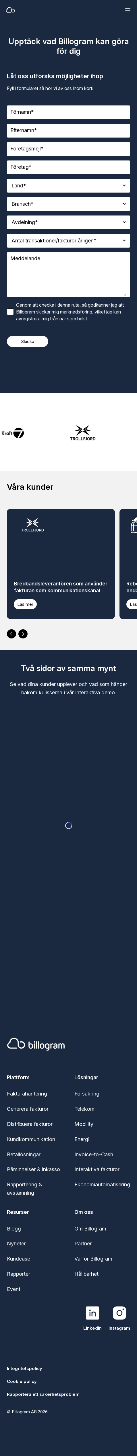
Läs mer (25, 604)
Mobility (83, 1124)
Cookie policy (22, 1381)
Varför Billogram (93, 1259)
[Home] (49, 10)
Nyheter (16, 1244)
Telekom (84, 1109)
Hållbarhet (86, 1274)
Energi (81, 1139)
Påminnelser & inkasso (33, 1169)
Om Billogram (90, 1229)
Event (13, 1289)
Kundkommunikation (31, 1139)
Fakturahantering (27, 1094)
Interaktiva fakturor (96, 1169)
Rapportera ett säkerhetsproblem (43, 1394)
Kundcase (18, 1259)
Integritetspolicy (24, 1368)
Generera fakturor (28, 1109)
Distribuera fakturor (30, 1124)
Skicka (27, 341)
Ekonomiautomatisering (102, 1184)
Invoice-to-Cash (93, 1154)
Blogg (14, 1229)
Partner (83, 1244)
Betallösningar (23, 1154)
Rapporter (18, 1274)
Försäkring (86, 1094)
